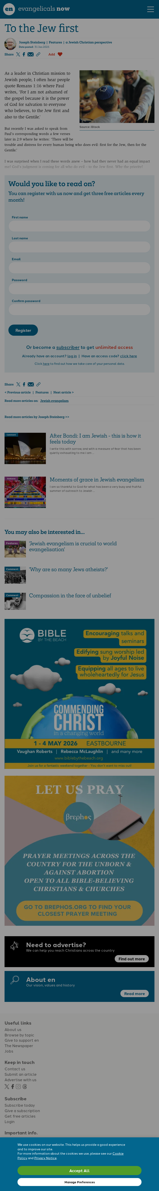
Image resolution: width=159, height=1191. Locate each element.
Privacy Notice (45, 1158)
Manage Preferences (80, 1182)
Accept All (79, 1170)
